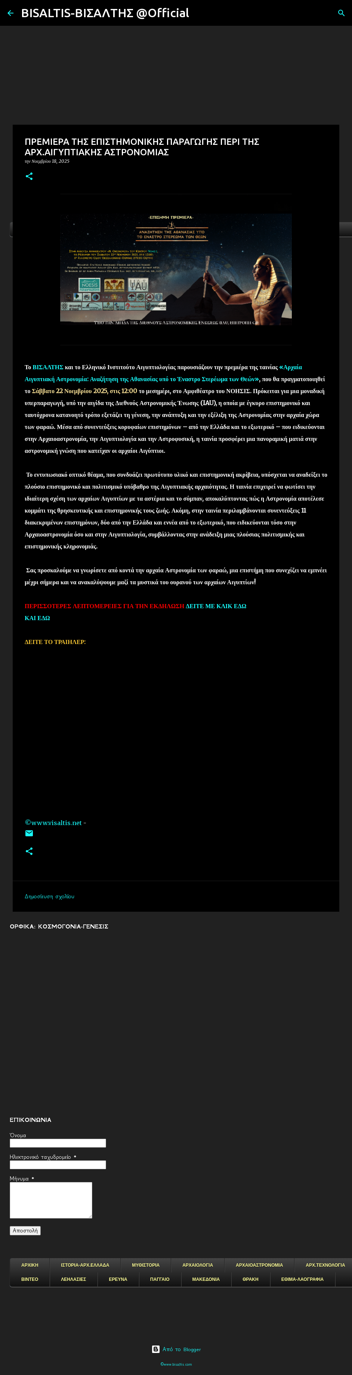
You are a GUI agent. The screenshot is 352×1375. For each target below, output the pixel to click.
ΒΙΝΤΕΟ (29, 1279)
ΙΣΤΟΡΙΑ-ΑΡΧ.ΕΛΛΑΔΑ (85, 1265)
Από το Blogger (176, 1349)
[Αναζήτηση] (199, 13)
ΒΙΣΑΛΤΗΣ (48, 367)
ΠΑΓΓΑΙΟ (160, 1279)
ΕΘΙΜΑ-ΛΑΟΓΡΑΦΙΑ (302, 1279)
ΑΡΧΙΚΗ (29, 1265)
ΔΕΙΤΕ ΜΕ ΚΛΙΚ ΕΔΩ (216, 606)
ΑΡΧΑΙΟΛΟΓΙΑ (197, 1265)
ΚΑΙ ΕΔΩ (37, 618)
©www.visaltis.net (53, 823)
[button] (29, 177)
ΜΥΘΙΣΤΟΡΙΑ (146, 1265)
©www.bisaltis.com (176, 1364)
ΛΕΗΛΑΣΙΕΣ (73, 1279)
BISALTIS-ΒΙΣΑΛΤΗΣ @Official (105, 12)
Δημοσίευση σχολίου (49, 896)
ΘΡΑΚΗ (250, 1279)
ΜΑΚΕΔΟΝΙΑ (206, 1279)
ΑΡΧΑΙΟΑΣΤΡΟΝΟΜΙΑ (259, 1265)
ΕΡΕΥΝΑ (118, 1279)
